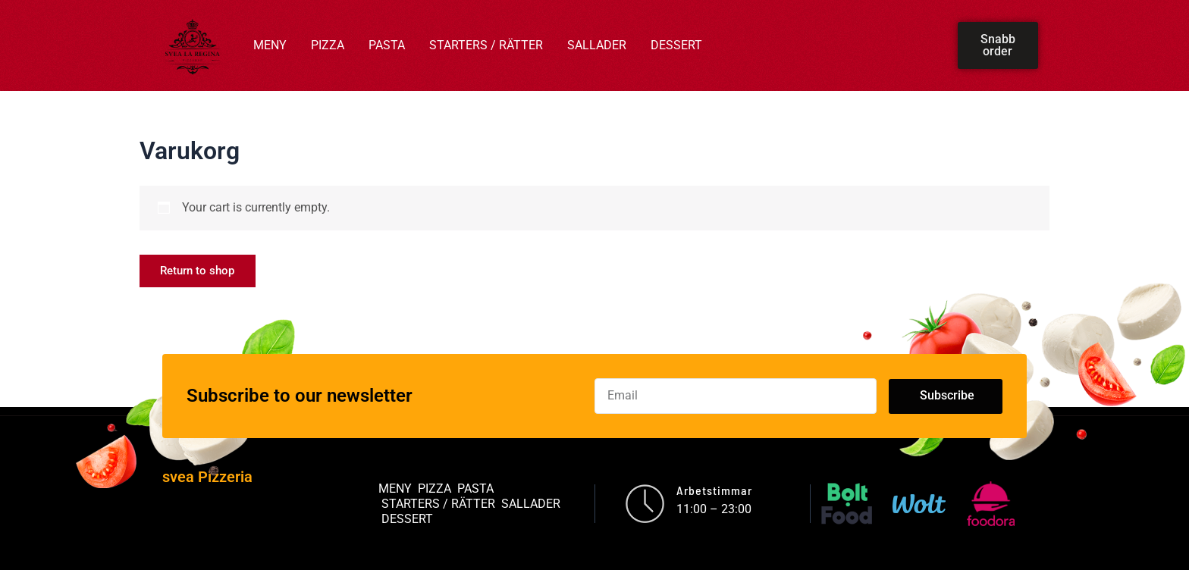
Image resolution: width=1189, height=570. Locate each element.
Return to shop (202, 272)
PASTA (387, 45)
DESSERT (676, 45)
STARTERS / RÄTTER (486, 45)
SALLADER (596, 45)
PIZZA (327, 45)
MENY (270, 45)
